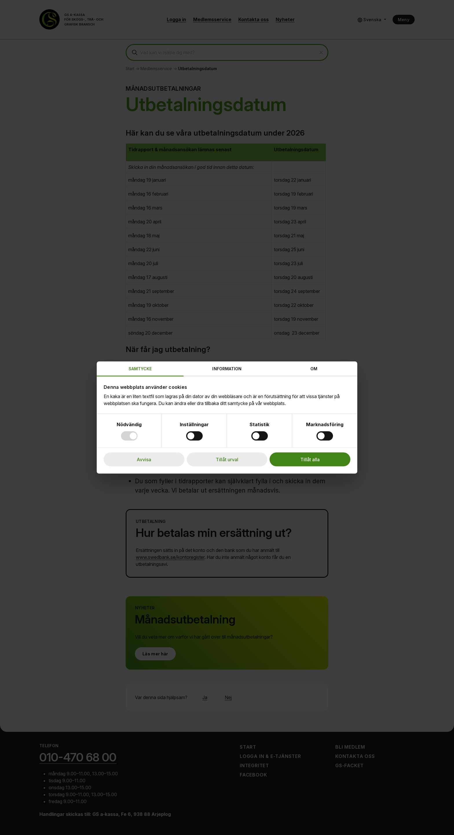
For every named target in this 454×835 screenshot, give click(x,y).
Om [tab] (313, 368)
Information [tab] (226, 368)
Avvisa (144, 459)
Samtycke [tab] (140, 368)
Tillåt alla (310, 459)
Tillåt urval (227, 459)
